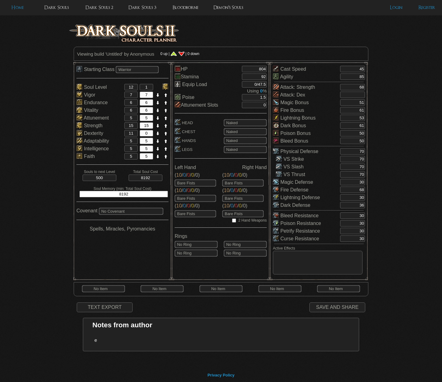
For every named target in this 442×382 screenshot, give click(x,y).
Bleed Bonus (290, 141)
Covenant (87, 210)
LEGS (183, 149)
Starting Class (96, 69)
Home (17, 7)
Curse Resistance (296, 238)
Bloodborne (185, 7)
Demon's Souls (228, 7)
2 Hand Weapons (252, 220)
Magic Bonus (291, 102)
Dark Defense (291, 205)
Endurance (92, 102)
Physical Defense (295, 151)
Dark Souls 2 (99, 7)
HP (181, 69)
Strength (89, 125)
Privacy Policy (221, 375)
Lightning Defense (296, 197)
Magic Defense (293, 182)
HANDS (185, 140)
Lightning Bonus (294, 117)
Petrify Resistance (296, 231)
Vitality (87, 110)
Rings (181, 236)
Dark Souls (56, 7)
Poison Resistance (297, 223)
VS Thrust (290, 174)
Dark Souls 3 (142, 7)
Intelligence (92, 148)
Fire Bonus (288, 110)
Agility (283, 76)
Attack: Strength (294, 87)
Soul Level (91, 87)
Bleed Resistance (296, 215)
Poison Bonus (292, 133)
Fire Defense (290, 189)
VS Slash (290, 166)
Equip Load (191, 84)
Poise (184, 97)
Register (426, 7)
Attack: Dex (289, 94)
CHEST (185, 131)
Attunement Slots (196, 105)
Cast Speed (289, 69)
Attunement (92, 117)
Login (396, 7)
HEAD (184, 122)
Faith (85, 156)
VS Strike (290, 159)
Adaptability (92, 141)
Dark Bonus (289, 125)
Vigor (85, 94)
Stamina (187, 76)
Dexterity (89, 133)
